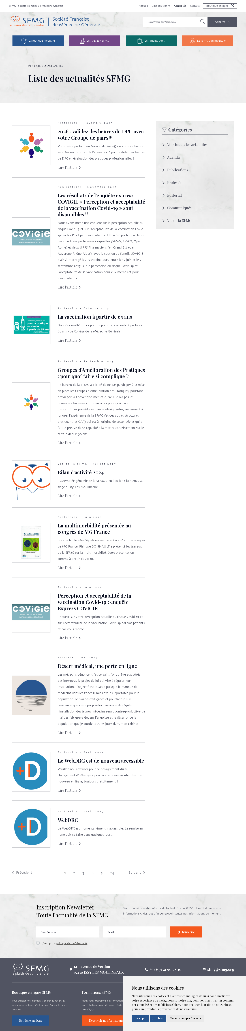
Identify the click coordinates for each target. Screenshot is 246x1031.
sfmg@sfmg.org (220, 972)
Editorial (172, 195)
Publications (175, 169)
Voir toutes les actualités (185, 144)
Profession (173, 182)
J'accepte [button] (140, 1018)
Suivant (134, 872)
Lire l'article (66, 167)
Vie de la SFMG (177, 220)
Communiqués (177, 207)
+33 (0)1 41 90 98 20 (165, 972)
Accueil (143, 6)
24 (109, 872)
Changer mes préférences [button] (185, 1018)
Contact (195, 6)
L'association (160, 6)
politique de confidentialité (71, 946)
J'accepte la (64, 946)
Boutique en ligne (220, 6)
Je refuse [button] (158, 1018)
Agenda (171, 157)
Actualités (180, 6)
